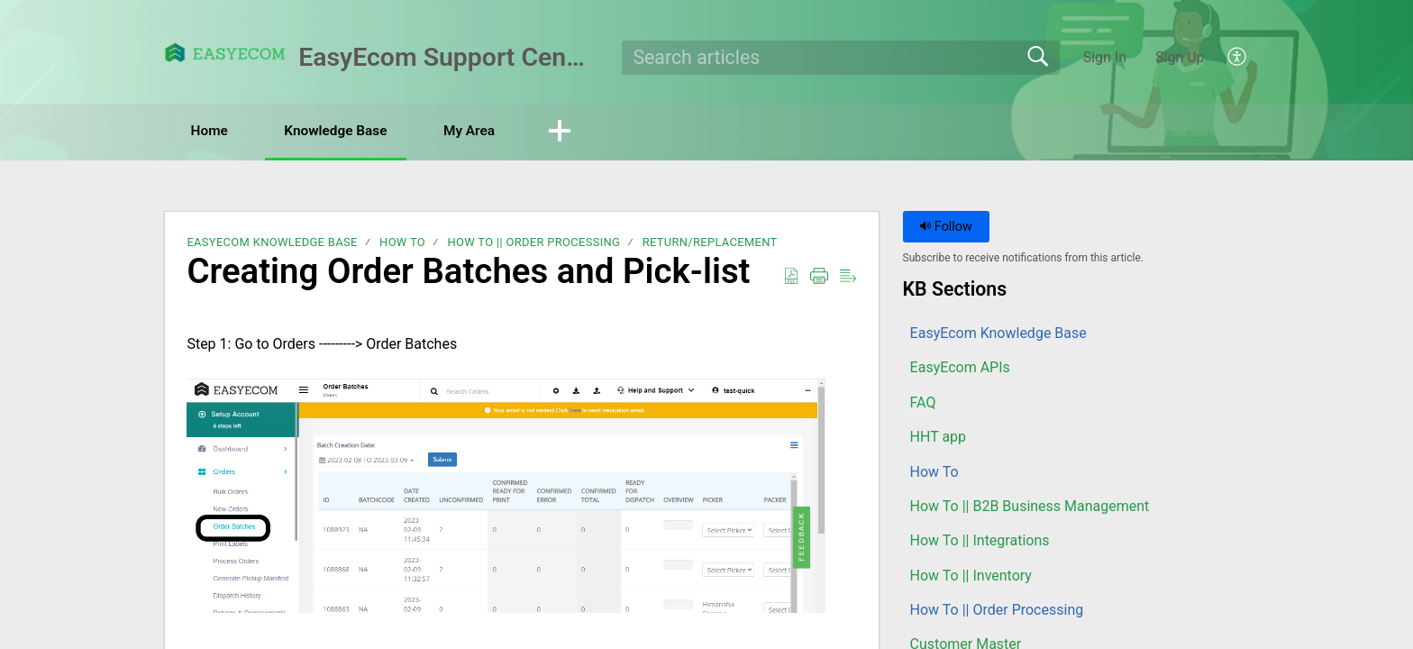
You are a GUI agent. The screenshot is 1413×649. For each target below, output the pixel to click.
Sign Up (1180, 57)
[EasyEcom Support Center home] (225, 52)
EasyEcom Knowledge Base (272, 243)
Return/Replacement (710, 243)
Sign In (1104, 57)
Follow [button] (945, 227)
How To (402, 243)
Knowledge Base (351, 131)
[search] (841, 58)
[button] (1237, 57)
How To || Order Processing (533, 243)
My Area (494, 131)
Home (215, 131)
